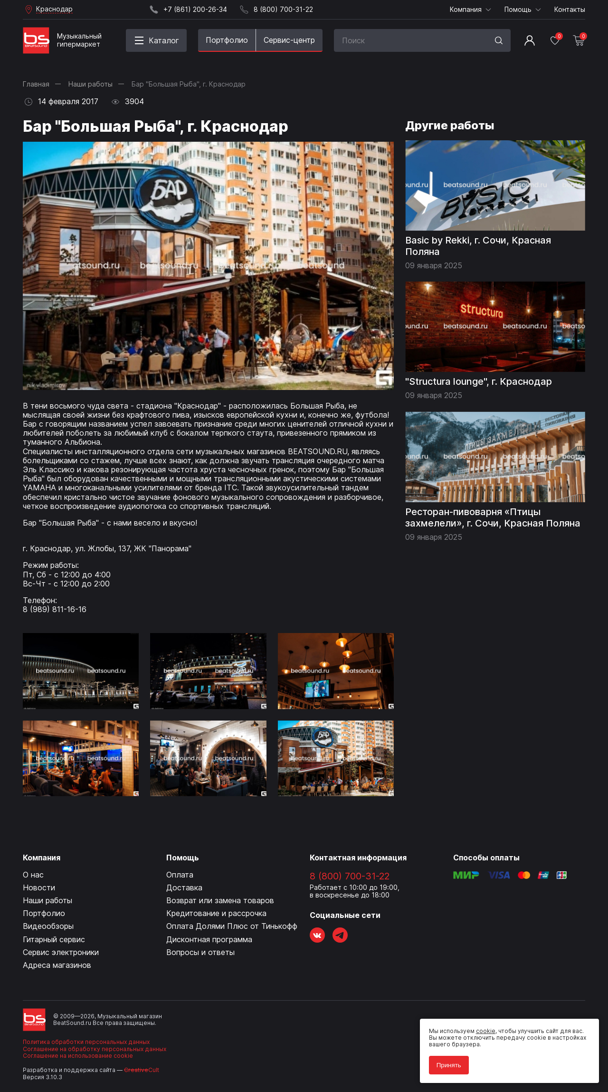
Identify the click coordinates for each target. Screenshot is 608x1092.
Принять (443, 1059)
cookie (480, 1025)
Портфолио (227, 40)
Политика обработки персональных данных (86, 1041)
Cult (141, 1069)
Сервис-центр (289, 40)
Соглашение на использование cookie (78, 1055)
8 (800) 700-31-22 (350, 876)
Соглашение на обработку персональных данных (94, 1049)
